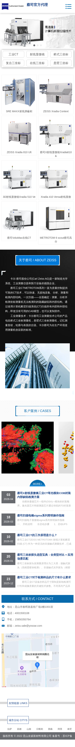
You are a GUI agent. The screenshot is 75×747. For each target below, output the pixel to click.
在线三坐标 (37, 63)
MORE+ (37, 483)
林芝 (69, 729)
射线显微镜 (37, 54)
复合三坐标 (13, 63)
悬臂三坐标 (61, 63)
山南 (29, 729)
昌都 (19, 729)
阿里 (60, 729)
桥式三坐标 (61, 54)
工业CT (13, 54)
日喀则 (39, 729)
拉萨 (9, 729)
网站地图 (46, 743)
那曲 (50, 729)
